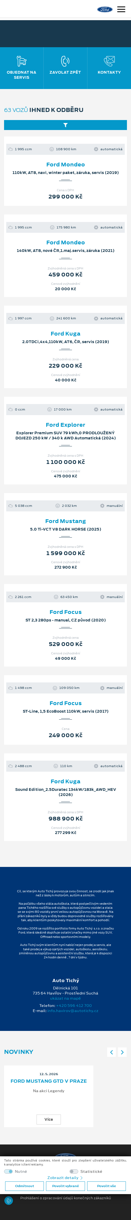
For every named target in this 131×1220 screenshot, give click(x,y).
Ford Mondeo (65, 164)
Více (48, 1119)
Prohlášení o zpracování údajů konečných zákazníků (65, 1198)
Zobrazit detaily (65, 1177)
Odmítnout (24, 1186)
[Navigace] (121, 10)
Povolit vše (106, 1186)
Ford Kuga (65, 333)
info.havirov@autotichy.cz (72, 1010)
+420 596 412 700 (74, 1005)
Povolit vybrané (65, 1186)
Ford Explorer (65, 425)
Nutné (21, 1171)
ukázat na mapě (65, 998)
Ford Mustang (65, 521)
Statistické (91, 1171)
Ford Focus (66, 612)
